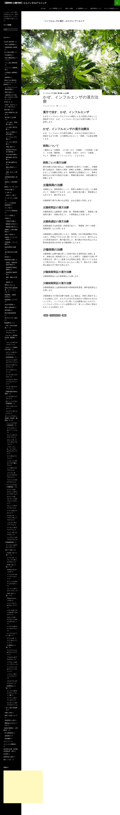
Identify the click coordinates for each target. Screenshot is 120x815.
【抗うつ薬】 (9, 550)
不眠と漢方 (9, 147)
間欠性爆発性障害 (10, 313)
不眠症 (7, 218)
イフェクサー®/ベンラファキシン (12, 577)
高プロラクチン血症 (11, 318)
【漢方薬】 (7, 110)
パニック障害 (9, 215)
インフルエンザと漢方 (50, 93)
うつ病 (7, 192)
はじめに (43, 8)
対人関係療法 (9, 733)
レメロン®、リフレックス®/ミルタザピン (12, 560)
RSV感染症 (8, 55)
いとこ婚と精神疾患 (11, 63)
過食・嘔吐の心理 (11, 277)
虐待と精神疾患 (10, 307)
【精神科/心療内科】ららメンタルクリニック (25, 3)
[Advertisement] (23, 786)
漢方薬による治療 (63, 93)
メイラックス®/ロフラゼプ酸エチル (12, 463)
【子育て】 (7, 102)
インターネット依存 (11, 198)
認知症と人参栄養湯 (11, 182)
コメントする (62, 106)
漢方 (64, 315)
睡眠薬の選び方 (11, 227)
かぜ (46, 315)
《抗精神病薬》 (10, 357)
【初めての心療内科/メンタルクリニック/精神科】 (10, 82)
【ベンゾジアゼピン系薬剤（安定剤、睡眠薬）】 (11, 418)
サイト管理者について (55, 8)
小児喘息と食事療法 (11, 72)
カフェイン (7, 741)
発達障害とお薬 (10, 720)
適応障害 (7, 310)
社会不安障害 (9, 304)
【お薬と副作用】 (9, 42)
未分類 (6, 754)
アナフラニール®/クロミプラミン (12, 652)
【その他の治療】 (9, 52)
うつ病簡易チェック (81, 8)
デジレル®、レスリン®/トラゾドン (12, 640)
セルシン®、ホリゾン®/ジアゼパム (12, 442)
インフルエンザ (55, 315)
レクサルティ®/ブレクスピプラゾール (11, 382)
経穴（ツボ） (8, 759)
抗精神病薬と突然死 (11, 47)
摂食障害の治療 (10, 260)
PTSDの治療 (8, 189)
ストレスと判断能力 (10, 744)
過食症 (8, 282)
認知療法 (7, 736)
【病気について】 (9, 187)
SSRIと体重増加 (10, 44)
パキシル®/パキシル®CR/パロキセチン (12, 612)
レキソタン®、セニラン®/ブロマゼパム (12, 475)
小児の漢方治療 (11, 154)
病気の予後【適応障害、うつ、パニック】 (11, 290)
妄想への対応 (9, 234)
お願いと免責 (69, 8)
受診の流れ (8, 92)
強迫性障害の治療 (10, 247)
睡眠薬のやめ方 (11, 224)
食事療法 (7, 77)
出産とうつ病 (10, 195)
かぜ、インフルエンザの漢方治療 (70, 99)
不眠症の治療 (10, 221)
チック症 (7, 208)
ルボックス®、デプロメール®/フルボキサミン (12, 619)
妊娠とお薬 (8, 712)
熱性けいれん (9, 285)
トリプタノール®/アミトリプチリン (12, 669)
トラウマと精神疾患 (11, 210)
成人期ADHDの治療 (11, 252)
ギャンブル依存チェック (111, 8)
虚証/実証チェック (95, 8)
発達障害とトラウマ (11, 300)
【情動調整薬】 (10, 542)
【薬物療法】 (8, 323)
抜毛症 (7, 257)
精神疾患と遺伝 (8, 757)
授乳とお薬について (11, 715)
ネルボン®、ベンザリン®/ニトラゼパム (12, 518)
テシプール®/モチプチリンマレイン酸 (12, 693)
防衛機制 (7, 738)
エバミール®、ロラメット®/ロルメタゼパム (12, 492)
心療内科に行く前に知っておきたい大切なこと (11, 97)
